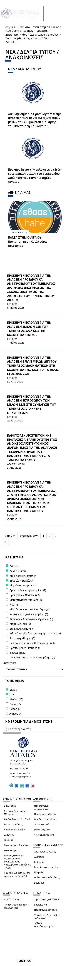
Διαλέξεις (39, 856)
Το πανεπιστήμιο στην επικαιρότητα (15, 906)
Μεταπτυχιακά (42, 829)
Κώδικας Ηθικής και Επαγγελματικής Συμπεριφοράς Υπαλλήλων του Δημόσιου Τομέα (17, 861)
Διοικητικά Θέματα (44, 824)
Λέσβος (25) (16, 699)
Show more (9, 662)
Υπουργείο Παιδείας (14, 829)
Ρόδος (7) (15, 704)
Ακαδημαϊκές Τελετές (45, 851)
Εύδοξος (8, 839)
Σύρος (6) (15, 709)
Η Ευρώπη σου (11, 850)
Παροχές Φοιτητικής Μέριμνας (14, 813)
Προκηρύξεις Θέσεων (45, 814)
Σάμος (55, 27)
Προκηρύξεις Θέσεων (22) (24, 595)
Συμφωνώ (9, 960)
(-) (6, 729)
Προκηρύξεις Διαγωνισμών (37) (27, 590)
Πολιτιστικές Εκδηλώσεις (46, 877)
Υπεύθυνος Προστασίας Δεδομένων (46, 917)
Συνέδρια (39, 882)
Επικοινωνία (40, 904)
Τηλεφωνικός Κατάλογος (46, 899)
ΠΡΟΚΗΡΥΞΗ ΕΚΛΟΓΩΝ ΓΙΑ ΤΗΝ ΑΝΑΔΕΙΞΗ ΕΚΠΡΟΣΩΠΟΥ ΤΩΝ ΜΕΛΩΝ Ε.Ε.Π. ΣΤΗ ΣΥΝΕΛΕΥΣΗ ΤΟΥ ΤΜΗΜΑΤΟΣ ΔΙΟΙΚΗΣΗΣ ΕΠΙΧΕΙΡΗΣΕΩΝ (31, 405)
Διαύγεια (9, 834)
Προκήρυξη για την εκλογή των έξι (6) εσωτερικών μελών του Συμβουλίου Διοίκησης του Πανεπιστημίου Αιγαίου (35, 176)
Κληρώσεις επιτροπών (19, 30)
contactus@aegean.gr (21, 776)
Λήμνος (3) (15, 713)
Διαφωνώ (25, 960)
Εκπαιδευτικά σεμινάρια (46, 867)
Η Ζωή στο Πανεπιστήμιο (32, 27)
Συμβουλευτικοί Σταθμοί (17, 819)
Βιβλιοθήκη (10, 805)
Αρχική (9, 27)
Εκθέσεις (38, 862)
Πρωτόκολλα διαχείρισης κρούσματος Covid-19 (17, 874)
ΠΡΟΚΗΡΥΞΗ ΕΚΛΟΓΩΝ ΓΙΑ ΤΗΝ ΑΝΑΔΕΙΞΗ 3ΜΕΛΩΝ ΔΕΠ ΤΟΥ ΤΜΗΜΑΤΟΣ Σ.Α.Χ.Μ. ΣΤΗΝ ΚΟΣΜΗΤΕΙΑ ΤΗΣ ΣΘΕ (29, 329)
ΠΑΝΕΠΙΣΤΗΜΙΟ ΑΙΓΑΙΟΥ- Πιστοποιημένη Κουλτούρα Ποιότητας (27, 242)
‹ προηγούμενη (29, 535)
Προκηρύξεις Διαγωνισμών (41, 807)
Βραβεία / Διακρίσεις (45, 819)
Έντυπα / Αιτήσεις (13, 824)
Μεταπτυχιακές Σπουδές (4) (25, 599)
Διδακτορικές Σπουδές (44, 34)
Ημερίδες (39, 872)
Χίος (24, 34)
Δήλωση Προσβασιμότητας (43, 925)
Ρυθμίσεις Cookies (14, 953)
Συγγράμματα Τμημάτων (16, 845)
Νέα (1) (13, 604)
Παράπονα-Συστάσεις (45, 909)
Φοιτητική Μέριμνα (44, 834)
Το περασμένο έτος (17, 38)
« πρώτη (10, 535)
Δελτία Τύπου (41, 38)
